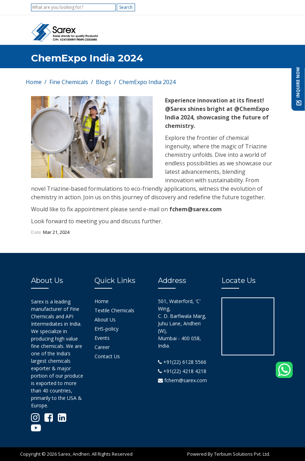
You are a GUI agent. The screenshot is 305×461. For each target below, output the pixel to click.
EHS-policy (106, 328)
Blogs (103, 82)
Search (126, 7)
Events (102, 338)
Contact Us (107, 356)
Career (102, 347)
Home (34, 82)
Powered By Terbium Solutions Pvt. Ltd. (228, 454)
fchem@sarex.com (182, 380)
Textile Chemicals (114, 310)
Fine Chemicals (68, 82)
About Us (105, 319)
